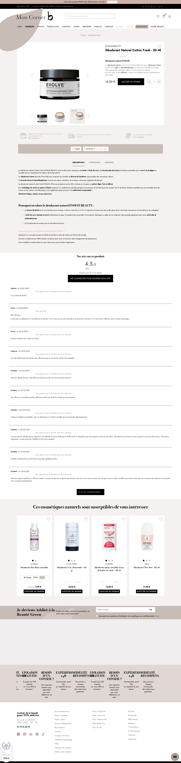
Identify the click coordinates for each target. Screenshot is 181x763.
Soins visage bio (99, 700)
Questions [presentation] (109, 162)
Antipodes (132, 728)
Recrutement (60, 716)
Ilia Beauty (132, 704)
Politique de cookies (63, 736)
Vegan (77, 149)
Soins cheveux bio (99, 708)
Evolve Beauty (113, 46)
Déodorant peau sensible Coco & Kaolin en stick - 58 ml (109, 570)
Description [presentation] (78, 162)
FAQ (56, 732)
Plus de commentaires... (90, 492)
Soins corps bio (98, 704)
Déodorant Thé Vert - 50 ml (147, 568)
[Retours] (161, 6)
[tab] (78, 162)
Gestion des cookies (63, 740)
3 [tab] (75, 562)
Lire (156, 617)
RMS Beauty (133, 708)
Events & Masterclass (63, 712)
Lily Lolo (131, 700)
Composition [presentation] (94, 162)
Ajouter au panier (34, 593)
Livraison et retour (62, 724)
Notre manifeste (61, 704)
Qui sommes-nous (62, 700)
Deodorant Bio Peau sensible (34, 568)
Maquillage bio (98, 712)
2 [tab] (36, 562)
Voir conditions (33, 138)
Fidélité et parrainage (63, 728)
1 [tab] (33, 562)
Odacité (131, 724)
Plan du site (97, 716)
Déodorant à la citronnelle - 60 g (71, 570)
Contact (58, 720)
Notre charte (60, 708)
